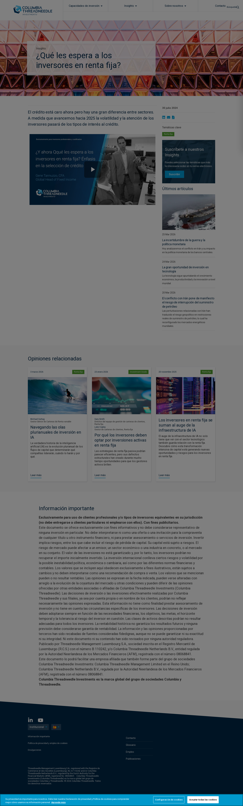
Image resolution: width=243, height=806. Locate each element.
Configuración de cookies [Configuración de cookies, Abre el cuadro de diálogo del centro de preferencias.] (169, 799)
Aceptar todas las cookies (203, 799)
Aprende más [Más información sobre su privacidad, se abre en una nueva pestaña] (58, 802)
